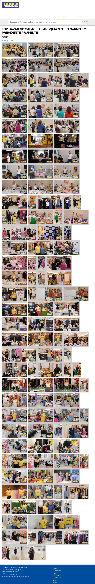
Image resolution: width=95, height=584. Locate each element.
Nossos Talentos (63, 17)
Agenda (10, 17)
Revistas (80, 17)
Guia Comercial (51, 17)
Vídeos (88, 17)
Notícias (73, 17)
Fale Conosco (34, 17)
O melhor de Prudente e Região (10, 5)
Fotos (42, 17)
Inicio (4, 17)
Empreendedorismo (21, 17)
